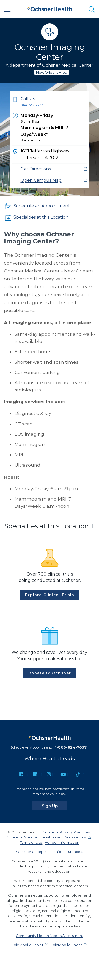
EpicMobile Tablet (28, 945)
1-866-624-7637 (71, 747)
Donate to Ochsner (49, 673)
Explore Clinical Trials (49, 594)
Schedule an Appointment (41, 205)
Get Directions (36, 168)
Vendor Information (62, 842)
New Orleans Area (51, 72)
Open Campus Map (41, 180)
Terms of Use (31, 842)
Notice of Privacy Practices (66, 832)
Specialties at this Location (40, 217)
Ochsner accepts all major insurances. (49, 852)
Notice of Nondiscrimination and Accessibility (46, 837)
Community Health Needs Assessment (49, 935)
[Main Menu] (7, 9)
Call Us (54, 102)
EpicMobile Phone (66, 945)
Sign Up (54, 805)
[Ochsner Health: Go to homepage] (49, 8)
